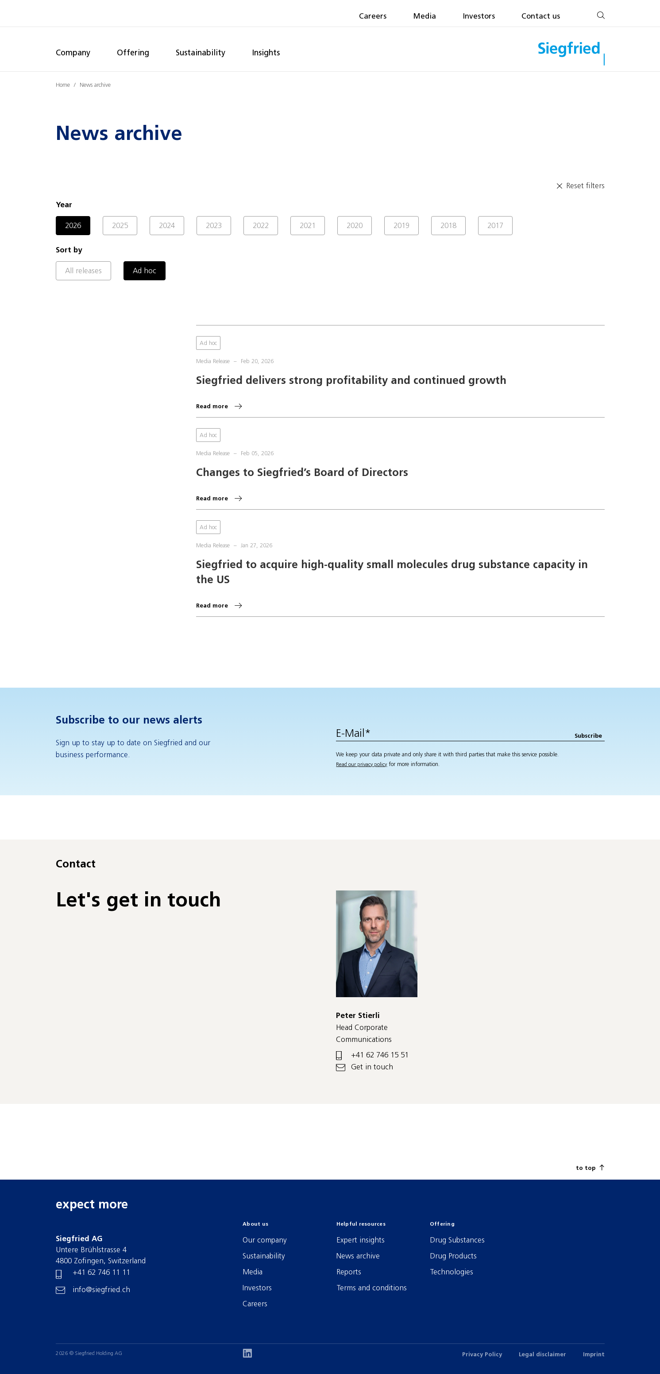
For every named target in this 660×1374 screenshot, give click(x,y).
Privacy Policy (482, 1355)
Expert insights (360, 1240)
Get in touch (372, 1067)
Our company (265, 1240)
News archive (95, 85)
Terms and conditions (371, 1288)
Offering (133, 53)
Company (73, 53)
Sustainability (200, 53)
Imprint (594, 1355)
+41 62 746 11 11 (101, 1273)
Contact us (540, 16)
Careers (372, 16)
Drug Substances (457, 1240)
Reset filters (580, 186)
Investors (479, 16)
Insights (266, 53)
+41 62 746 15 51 (380, 1055)
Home (63, 85)
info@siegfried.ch (101, 1290)
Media (424, 16)
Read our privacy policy (361, 764)
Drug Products (453, 1256)
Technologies (451, 1272)
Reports (348, 1272)
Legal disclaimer (542, 1355)
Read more (212, 407)
